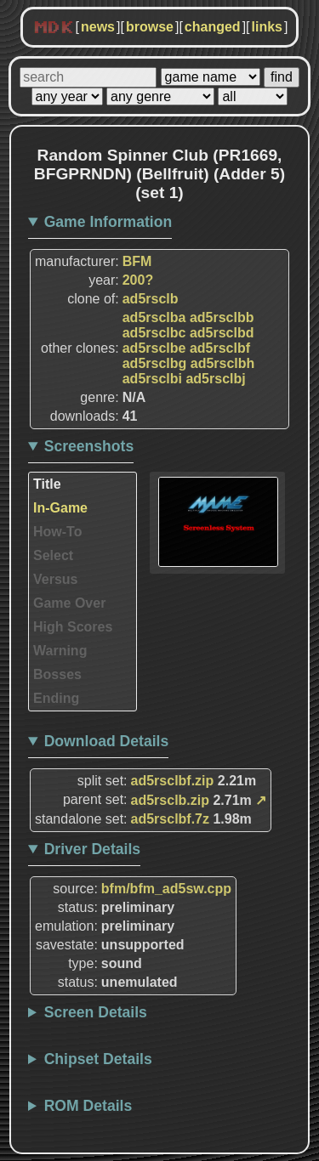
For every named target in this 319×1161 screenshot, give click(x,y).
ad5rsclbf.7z (170, 819)
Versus (55, 579)
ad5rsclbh (223, 363)
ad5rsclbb (222, 317)
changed (213, 27)
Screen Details (95, 1012)
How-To (57, 531)
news (98, 27)
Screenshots (89, 446)
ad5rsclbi (152, 378)
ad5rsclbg (154, 363)
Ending (56, 698)
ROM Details (88, 1105)
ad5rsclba (154, 317)
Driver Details (92, 849)
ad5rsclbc (154, 333)
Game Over (69, 603)
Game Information (108, 221)
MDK (53, 28)
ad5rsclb (150, 299)
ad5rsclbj (215, 378)
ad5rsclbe (154, 348)
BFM (137, 261)
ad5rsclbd (222, 333)
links (267, 27)
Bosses (57, 674)
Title (47, 484)
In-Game (60, 508)
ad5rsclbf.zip (172, 780)
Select (53, 555)
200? (137, 280)
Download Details (106, 741)
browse (150, 27)
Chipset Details (98, 1059)
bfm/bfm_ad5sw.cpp (166, 888)
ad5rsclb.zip (170, 800)
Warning (60, 650)
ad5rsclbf (220, 348)
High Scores (72, 627)
